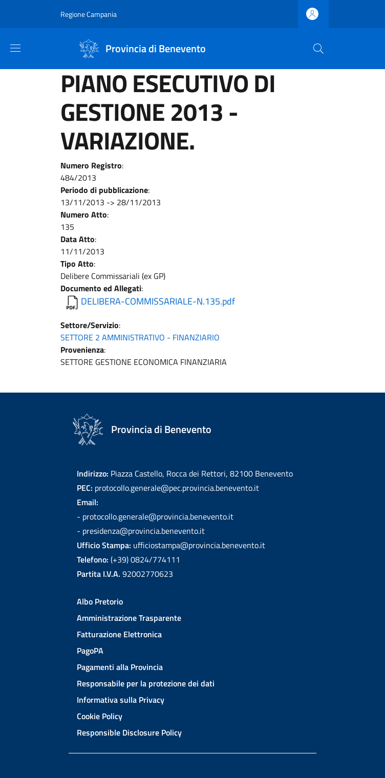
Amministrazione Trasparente (129, 618)
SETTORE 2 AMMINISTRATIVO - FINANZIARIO (140, 337)
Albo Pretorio (100, 601)
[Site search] (318, 48)
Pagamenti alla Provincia (120, 667)
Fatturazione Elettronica (119, 634)
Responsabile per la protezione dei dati (146, 683)
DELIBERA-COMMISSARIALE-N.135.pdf (158, 301)
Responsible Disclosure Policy (129, 732)
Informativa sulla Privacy (120, 700)
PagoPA (90, 650)
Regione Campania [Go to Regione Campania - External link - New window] (88, 14)
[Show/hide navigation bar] (15, 48)
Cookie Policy (99, 716)
